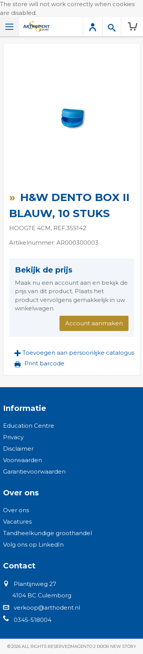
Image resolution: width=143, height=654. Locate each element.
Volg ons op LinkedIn (33, 544)
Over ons (16, 510)
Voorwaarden (22, 460)
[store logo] (36, 26)
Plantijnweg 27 (35, 583)
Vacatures (17, 521)
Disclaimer (18, 448)
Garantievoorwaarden (34, 471)
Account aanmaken (94, 323)
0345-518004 (32, 619)
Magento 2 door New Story (103, 646)
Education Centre (28, 425)
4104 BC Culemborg (41, 595)
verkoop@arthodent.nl (47, 607)
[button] (74, 352)
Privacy (13, 437)
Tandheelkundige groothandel (47, 533)
